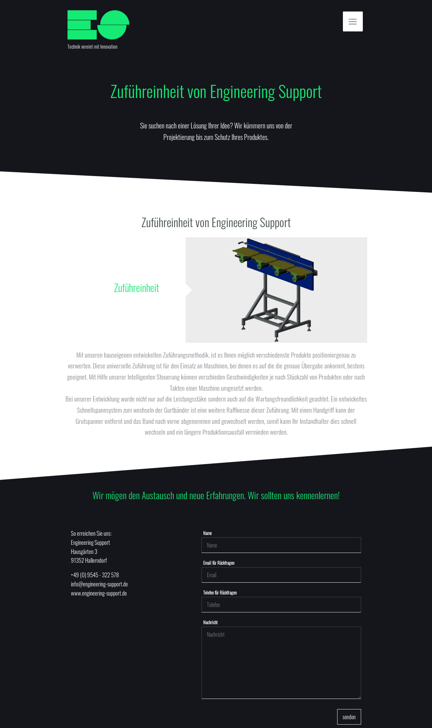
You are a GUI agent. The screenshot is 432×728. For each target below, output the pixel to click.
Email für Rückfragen (218, 563)
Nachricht (210, 622)
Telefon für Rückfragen (220, 592)
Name (207, 533)
